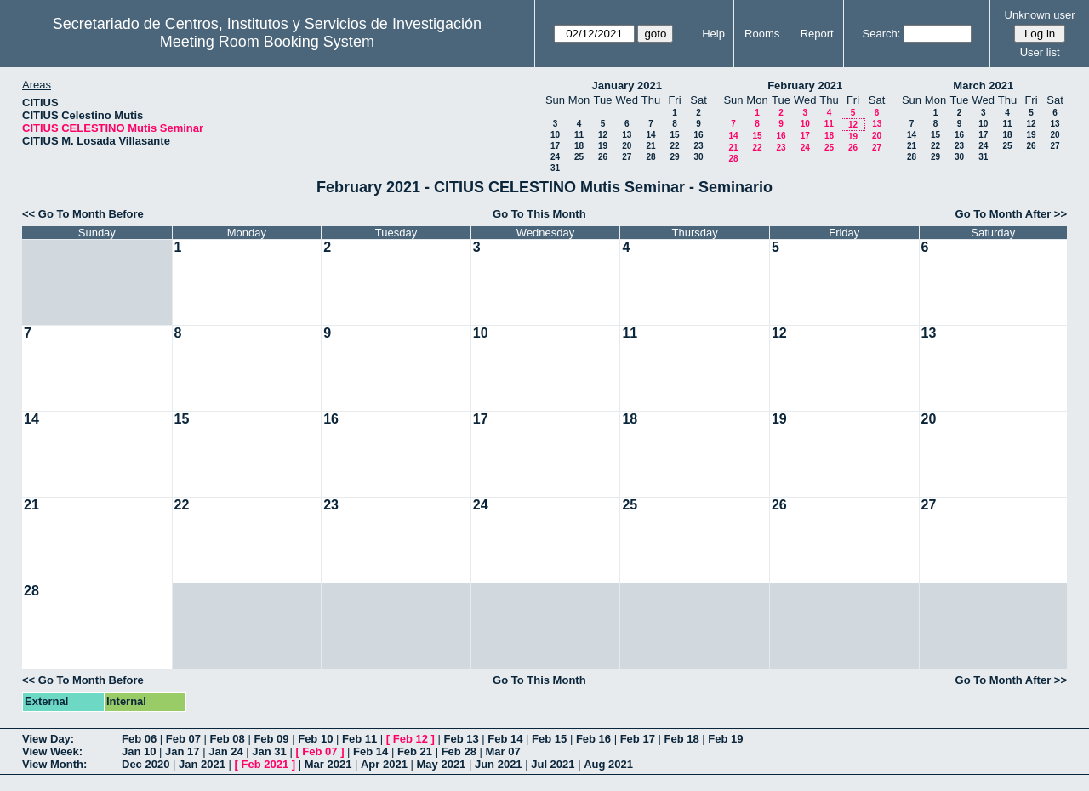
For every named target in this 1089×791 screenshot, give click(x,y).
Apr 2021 (384, 764)
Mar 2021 (328, 764)
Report (817, 33)
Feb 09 (271, 738)
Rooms (761, 33)
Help (713, 33)
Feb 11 (359, 738)
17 (555, 146)
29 (674, 157)
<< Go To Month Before (83, 214)
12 (602, 134)
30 (698, 157)
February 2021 (804, 85)
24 (555, 157)
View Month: (54, 764)
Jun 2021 (498, 764)
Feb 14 (504, 738)
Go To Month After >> (1011, 214)
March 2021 (983, 85)
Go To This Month (539, 214)
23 (698, 146)
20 (626, 146)
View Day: (48, 738)
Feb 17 (637, 738)
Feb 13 (460, 738)
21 (650, 146)
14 (650, 134)
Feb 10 (315, 738)
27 (626, 157)
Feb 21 (414, 751)
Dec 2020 (145, 764)
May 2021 (441, 764)
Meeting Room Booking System (267, 41)
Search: (882, 33)
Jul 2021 (552, 764)
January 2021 (627, 85)
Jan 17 (182, 751)
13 (626, 134)
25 (579, 157)
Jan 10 (139, 751)
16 (698, 134)
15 (674, 134)
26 (602, 157)
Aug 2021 (608, 764)
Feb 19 (725, 738)
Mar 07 (502, 751)
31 (555, 168)
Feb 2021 (265, 764)
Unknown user (1040, 15)
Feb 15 (549, 738)
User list (1040, 52)
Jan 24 (225, 751)
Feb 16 (593, 738)
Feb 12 (410, 738)
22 (674, 146)
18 (579, 146)
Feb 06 (139, 738)
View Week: (52, 751)
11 (579, 134)
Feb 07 (183, 738)
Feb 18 (681, 738)
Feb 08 (227, 738)
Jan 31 (269, 751)
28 (650, 157)
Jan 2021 (202, 764)
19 (602, 146)
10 (555, 134)
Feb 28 (459, 751)
